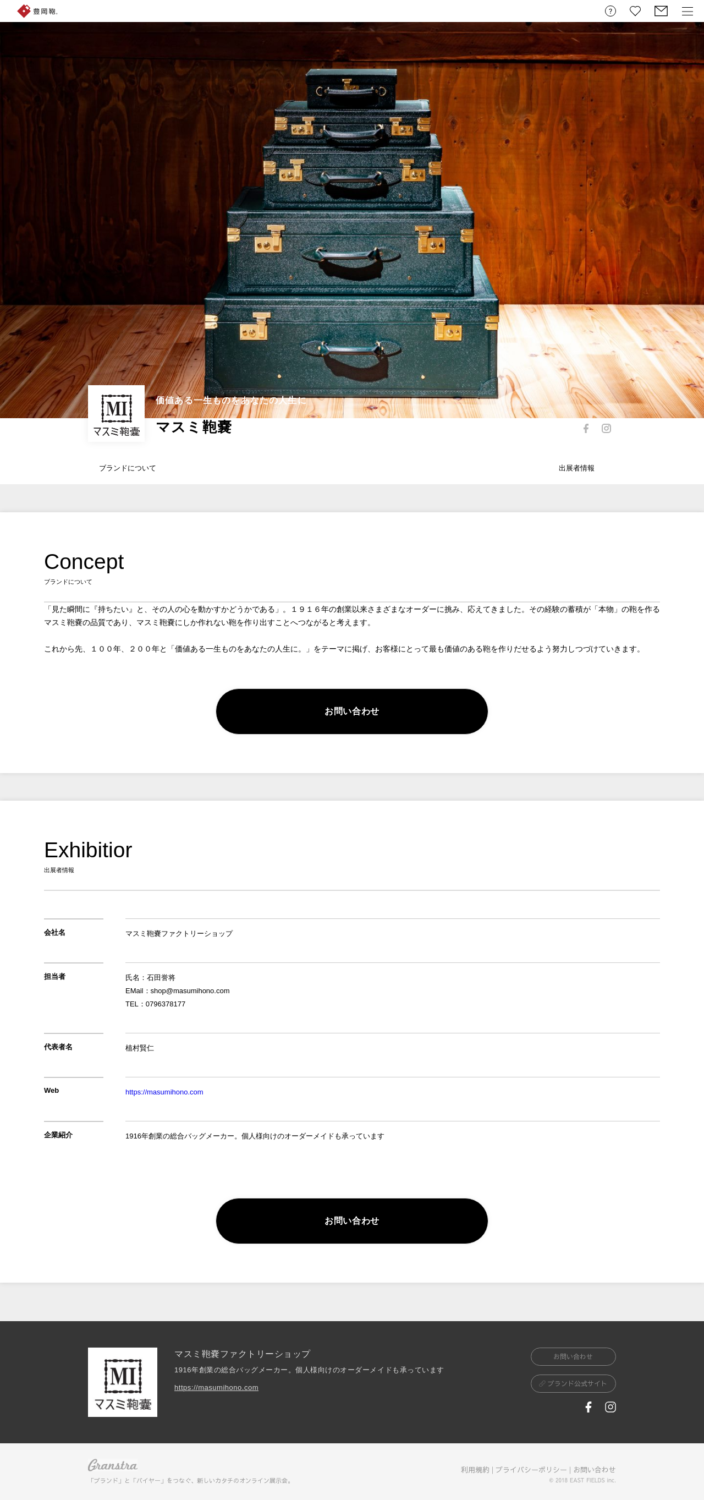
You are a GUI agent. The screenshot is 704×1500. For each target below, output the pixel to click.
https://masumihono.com (164, 1092)
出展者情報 (577, 468)
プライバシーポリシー (531, 1470)
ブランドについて (127, 468)
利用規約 (475, 1470)
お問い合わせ (594, 1470)
